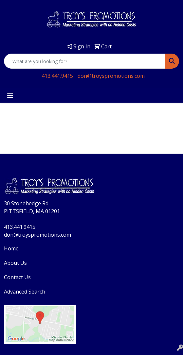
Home (11, 248)
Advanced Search (24, 291)
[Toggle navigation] (10, 95)
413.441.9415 (57, 75)
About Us (15, 262)
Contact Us (17, 277)
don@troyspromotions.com (111, 75)
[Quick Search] (84, 61)
